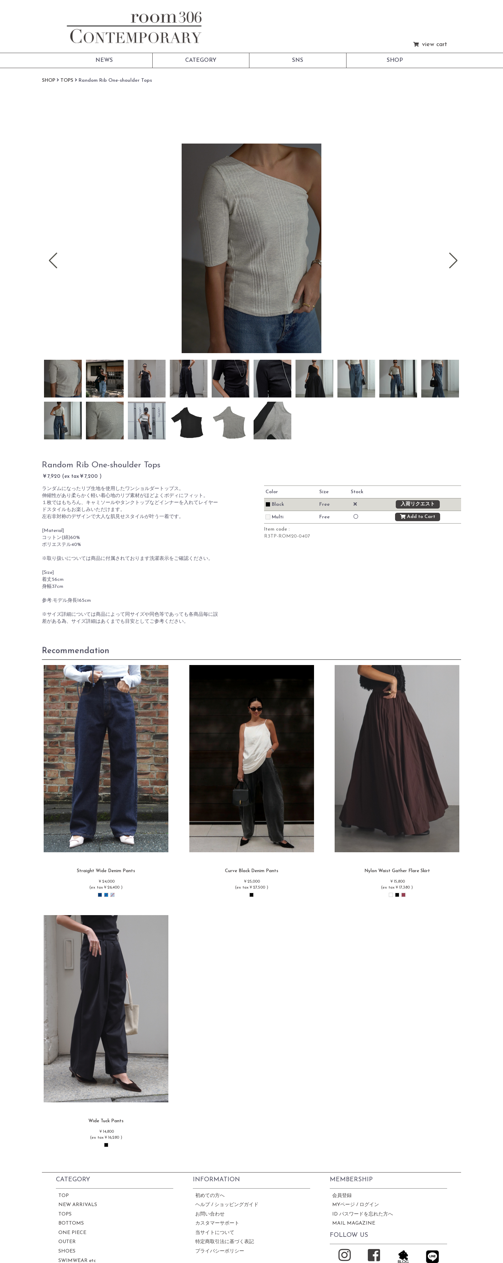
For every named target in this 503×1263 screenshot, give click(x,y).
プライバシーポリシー (219, 1251)
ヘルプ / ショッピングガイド (226, 1204)
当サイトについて (214, 1232)
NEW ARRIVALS (77, 1204)
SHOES (66, 1251)
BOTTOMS (71, 1223)
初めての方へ (210, 1195)
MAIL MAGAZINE (353, 1223)
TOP (63, 1195)
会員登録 (342, 1195)
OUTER (67, 1241)
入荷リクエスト (418, 504)
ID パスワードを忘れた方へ (362, 1214)
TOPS (65, 1214)
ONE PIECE (72, 1232)
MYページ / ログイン (355, 1204)
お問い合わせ (210, 1214)
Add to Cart (417, 517)
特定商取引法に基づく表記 (224, 1241)
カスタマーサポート (217, 1223)
